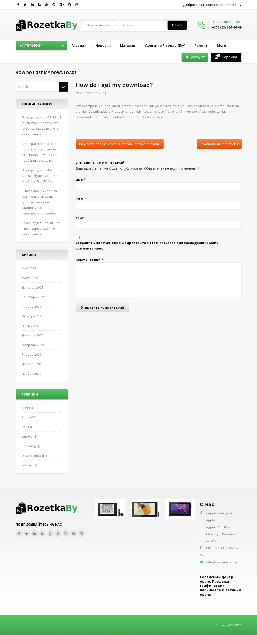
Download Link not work (219, 144)
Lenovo (27, 436)
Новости (103, 45)
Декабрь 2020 (32, 335)
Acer (25, 408)
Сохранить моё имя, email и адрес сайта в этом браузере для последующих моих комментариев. (147, 245)
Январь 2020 (31, 354)
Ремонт (201, 45)
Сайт (80, 218)
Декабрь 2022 (32, 287)
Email (81, 199)
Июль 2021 (30, 326)
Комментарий (89, 259)
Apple (26, 417)
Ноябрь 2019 (31, 373)
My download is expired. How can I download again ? (120, 144)
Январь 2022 (31, 306)
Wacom (27, 465)
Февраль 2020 (33, 345)
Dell (24, 427)
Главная (79, 45)
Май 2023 (29, 268)
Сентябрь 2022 (33, 297)
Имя (81, 180)
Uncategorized (33, 455)
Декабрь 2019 (32, 364)
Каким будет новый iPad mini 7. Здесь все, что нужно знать (41, 228)
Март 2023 (30, 278)
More (221, 45)
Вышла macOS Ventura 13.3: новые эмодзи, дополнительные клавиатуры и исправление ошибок (39, 202)
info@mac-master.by (222, 562)
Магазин (127, 45)
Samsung (29, 446)
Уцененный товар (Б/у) (164, 45)
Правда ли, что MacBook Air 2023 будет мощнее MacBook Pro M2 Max (41, 175)
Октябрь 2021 (32, 316)
